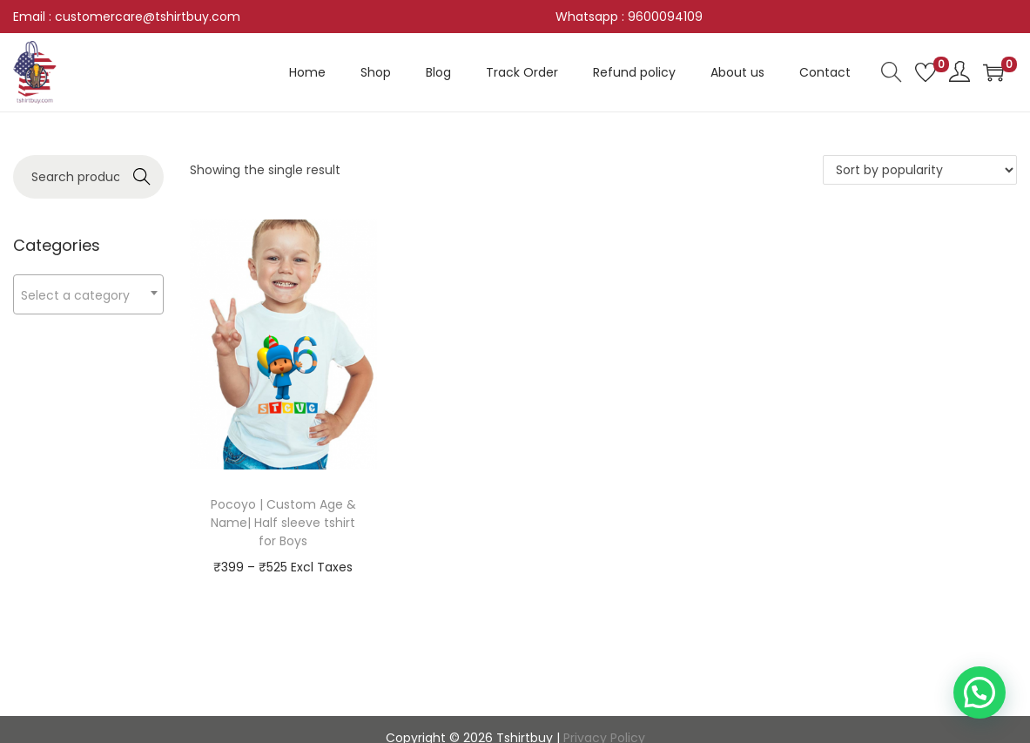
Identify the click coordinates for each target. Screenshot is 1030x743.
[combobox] (88, 294)
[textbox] (88, 294)
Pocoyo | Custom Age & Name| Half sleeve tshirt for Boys (283, 523)
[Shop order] (920, 170)
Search (141, 177)
